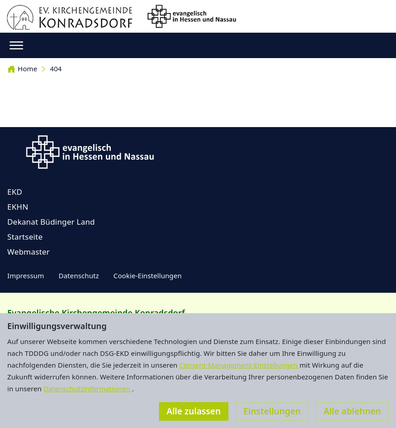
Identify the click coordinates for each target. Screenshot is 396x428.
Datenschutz (79, 275)
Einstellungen (272, 411)
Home (22, 68)
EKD (14, 192)
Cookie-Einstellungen (148, 275)
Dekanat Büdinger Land (51, 221)
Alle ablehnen (352, 411)
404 (56, 68)
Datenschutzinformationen (88, 388)
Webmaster (28, 251)
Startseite (25, 236)
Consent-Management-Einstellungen (239, 364)
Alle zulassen (194, 411)
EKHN (17, 207)
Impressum (25, 275)
